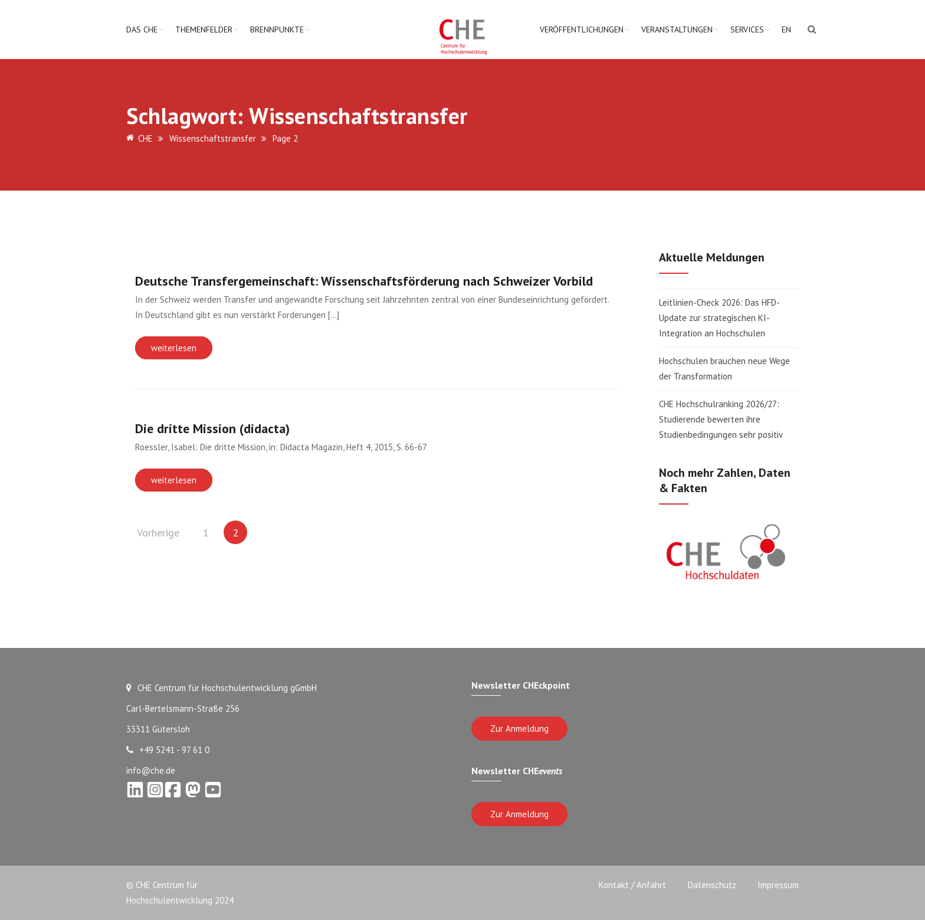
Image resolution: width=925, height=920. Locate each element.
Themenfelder (203, 29)
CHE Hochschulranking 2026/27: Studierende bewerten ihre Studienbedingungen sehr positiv (721, 419)
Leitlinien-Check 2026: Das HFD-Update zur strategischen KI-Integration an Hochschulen (719, 318)
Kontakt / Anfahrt (628, 884)
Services (747, 29)
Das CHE (142, 29)
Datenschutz (709, 884)
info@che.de (150, 770)
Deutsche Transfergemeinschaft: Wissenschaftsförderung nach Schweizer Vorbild (364, 281)
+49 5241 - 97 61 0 (167, 749)
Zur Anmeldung (519, 728)
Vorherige (158, 532)
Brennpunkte (277, 29)
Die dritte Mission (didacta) (212, 428)
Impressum (778, 884)
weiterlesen (173, 347)
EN (786, 29)
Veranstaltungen (677, 29)
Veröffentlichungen (582, 29)
